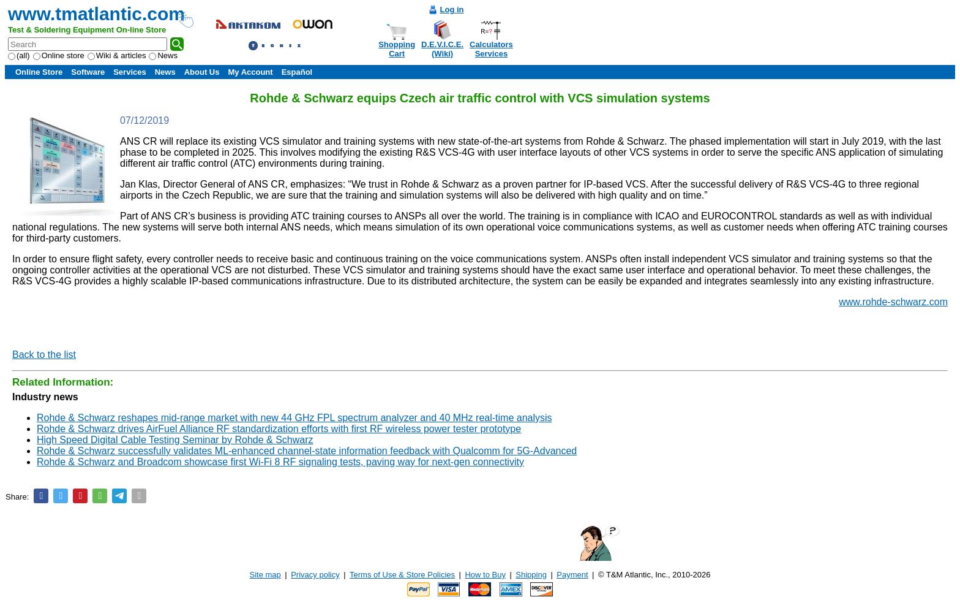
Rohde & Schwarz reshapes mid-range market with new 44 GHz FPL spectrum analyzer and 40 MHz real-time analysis (294, 418)
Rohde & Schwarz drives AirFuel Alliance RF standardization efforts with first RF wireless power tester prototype (279, 429)
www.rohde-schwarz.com (893, 302)
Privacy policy (315, 574)
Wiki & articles (117, 55)
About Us (202, 72)
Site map (265, 574)
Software (88, 72)
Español (297, 72)
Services (129, 72)
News (163, 55)
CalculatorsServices (491, 49)
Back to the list (44, 354)
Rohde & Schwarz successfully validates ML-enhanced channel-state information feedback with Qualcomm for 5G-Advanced (307, 451)
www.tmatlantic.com (96, 14)
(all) (19, 55)
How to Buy (485, 574)
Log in (452, 9)
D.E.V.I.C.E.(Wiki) (442, 49)
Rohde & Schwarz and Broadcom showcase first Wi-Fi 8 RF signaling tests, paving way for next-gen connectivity (280, 462)
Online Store (38, 72)
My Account (250, 72)
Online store (58, 55)
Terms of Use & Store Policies (402, 574)
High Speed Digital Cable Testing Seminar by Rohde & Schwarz (175, 440)
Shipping (531, 574)
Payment (572, 574)
